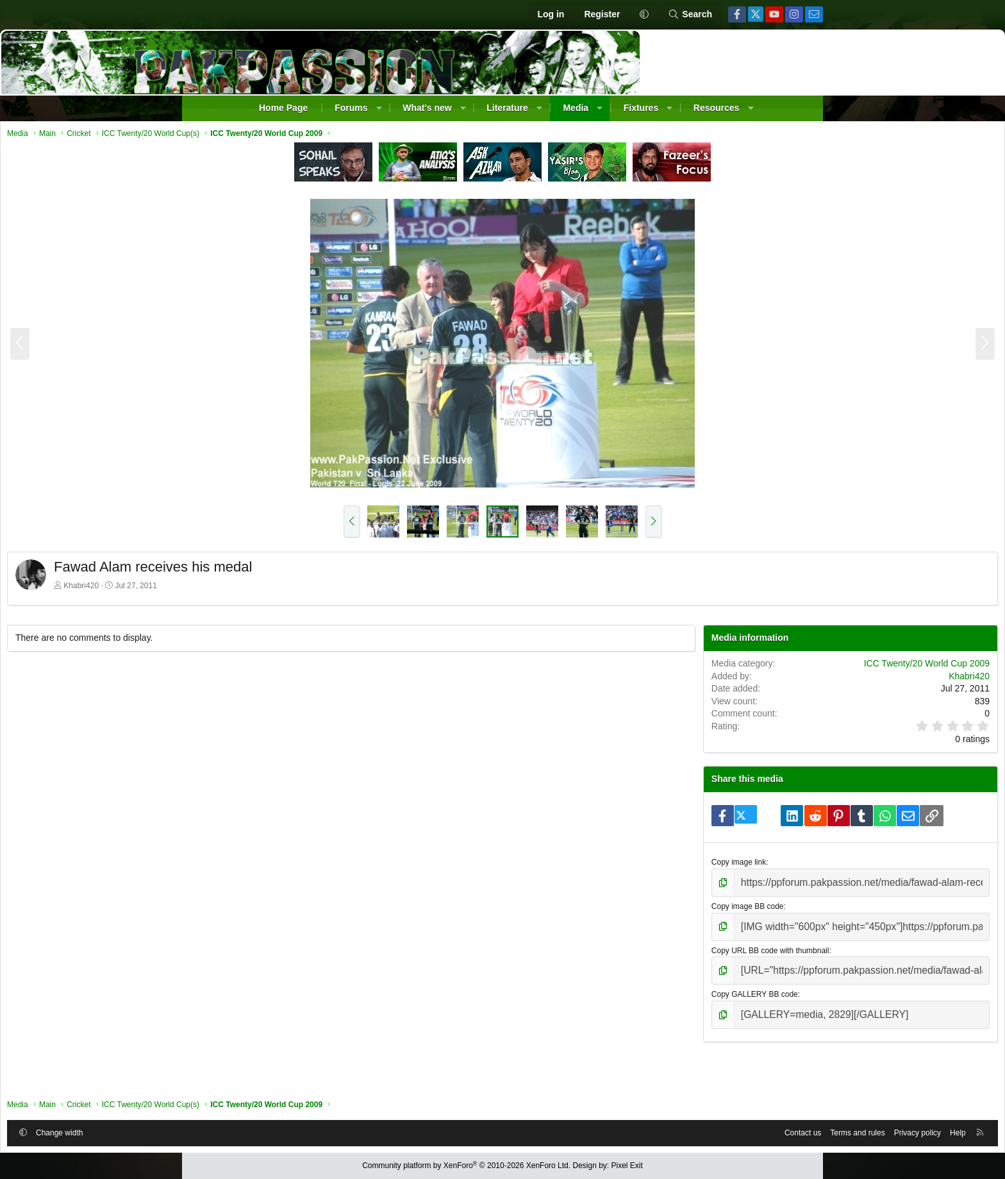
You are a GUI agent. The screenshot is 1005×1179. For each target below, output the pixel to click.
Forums (351, 108)
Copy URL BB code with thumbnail (696, 984)
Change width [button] (244, 1129)
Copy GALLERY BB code (680, 1025)
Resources (717, 108)
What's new (427, 108)
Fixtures (641, 108)
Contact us (617, 1129)
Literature (507, 108)
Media (575, 108)
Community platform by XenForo (466, 1165)
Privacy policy (732, 1129)
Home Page (283, 108)
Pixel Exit (627, 1165)
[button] (643, 15)
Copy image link (664, 903)
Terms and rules (672, 1129)
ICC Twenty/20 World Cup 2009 (741, 679)
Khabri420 (266, 588)
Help (773, 1129)
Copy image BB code (673, 943)
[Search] (690, 15)
